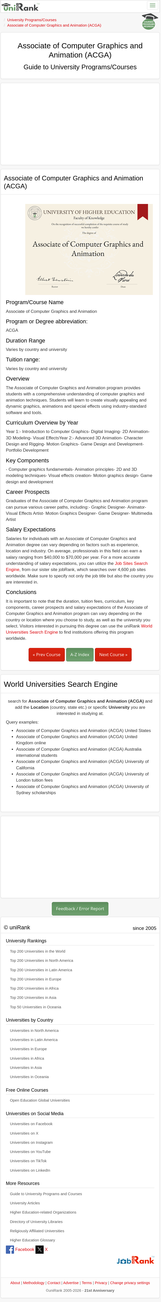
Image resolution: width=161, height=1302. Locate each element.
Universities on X (24, 1133)
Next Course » (113, 654)
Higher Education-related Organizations (43, 1212)
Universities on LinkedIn (30, 1170)
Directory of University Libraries (36, 1222)
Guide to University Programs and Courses (46, 1194)
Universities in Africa (27, 1058)
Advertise (71, 1283)
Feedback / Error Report (80, 908)
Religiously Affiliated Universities (37, 1231)
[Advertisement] (80, 124)
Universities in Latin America (34, 1040)
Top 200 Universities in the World (37, 951)
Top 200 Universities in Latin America (41, 970)
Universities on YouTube (30, 1152)
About (15, 1283)
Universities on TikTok (28, 1161)
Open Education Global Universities (40, 1100)
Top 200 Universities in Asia (33, 998)
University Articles (25, 1203)
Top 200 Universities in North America (41, 960)
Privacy (101, 1283)
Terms (87, 1283)
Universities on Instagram (31, 1142)
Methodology (34, 1283)
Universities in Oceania (29, 1077)
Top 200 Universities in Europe (35, 979)
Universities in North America (34, 1031)
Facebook (20, 1249)
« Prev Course (46, 654)
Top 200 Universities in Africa (34, 988)
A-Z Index (79, 654)
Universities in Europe (28, 1049)
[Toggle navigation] (152, 5)
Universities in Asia (26, 1068)
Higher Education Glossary (32, 1240)
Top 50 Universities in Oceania (35, 1007)
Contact (53, 1283)
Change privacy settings (130, 1283)
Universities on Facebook (31, 1124)
